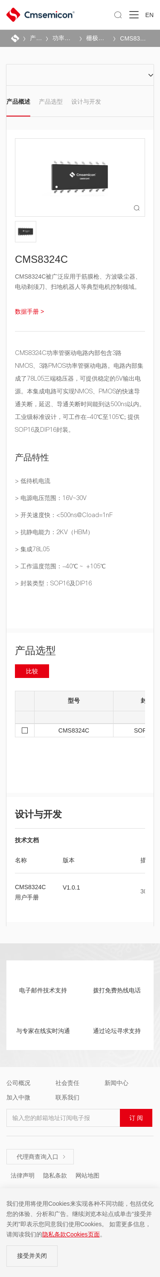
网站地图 (87, 1175)
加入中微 (18, 1097)
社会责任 (67, 1083)
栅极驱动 (97, 38)
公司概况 (18, 1083)
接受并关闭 (32, 1255)
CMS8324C (134, 38)
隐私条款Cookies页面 (71, 1234)
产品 (35, 38)
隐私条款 (55, 1175)
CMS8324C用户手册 (30, 892)
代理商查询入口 (41, 1156)
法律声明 (23, 1175)
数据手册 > (29, 311)
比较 (32, 671)
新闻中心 (116, 1083)
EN (149, 15)
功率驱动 (63, 38)
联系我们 (67, 1097)
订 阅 (136, 1117)
